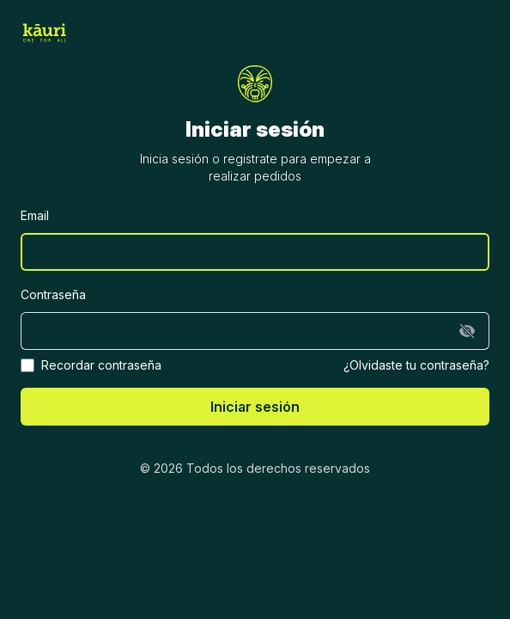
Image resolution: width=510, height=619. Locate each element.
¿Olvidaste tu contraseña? (416, 365)
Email (35, 215)
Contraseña (53, 294)
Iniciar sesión (255, 406)
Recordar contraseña (101, 365)
